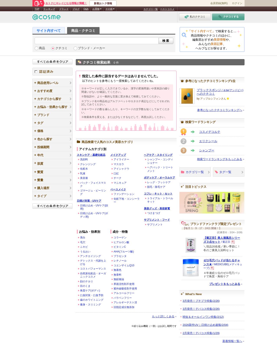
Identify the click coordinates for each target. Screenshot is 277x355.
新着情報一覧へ (232, 341)
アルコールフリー (124, 293)
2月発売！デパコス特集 (201, 333)
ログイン (237, 3)
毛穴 (82, 242)
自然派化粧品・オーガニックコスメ (93, 275)
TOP (37, 9)
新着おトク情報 (103, 3)
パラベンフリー (123, 297)
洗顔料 (84, 159)
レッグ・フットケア (159, 182)
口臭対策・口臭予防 (91, 295)
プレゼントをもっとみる (224, 284)
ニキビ (84, 246)
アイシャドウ (121, 168)
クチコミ (61, 48)
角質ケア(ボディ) (90, 290)
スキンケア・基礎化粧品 (91, 154)
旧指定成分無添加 (124, 307)
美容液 (84, 178)
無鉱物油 (119, 279)
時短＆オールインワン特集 (203, 316)
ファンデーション (124, 194)
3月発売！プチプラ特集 (201, 300)
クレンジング (88, 164)
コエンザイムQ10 (124, 265)
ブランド (64, 9)
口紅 (116, 173)
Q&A (86, 9)
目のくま (85, 286)
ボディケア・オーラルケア (159, 177)
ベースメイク (118, 189)
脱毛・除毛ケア (156, 186)
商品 (42, 48)
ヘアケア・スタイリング (158, 154)
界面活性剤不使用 (124, 284)
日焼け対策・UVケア (89, 200)
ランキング (49, 9)
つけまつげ (153, 213)
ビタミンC (120, 246)
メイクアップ (118, 154)
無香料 (117, 274)
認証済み (52, 71)
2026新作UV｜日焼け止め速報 (205, 324)
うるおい (85, 251)
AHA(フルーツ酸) (124, 251)
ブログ (76, 9)
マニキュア (120, 182)
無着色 (117, 269)
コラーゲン (120, 237)
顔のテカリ (86, 281)
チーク (117, 178)
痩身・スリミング (90, 304)
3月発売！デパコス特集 (201, 308)
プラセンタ (120, 256)
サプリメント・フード (157, 219)
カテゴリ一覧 (150, 9)
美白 (82, 237)
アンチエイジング (90, 256)
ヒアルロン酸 (121, 242)
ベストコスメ (167, 9)
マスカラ (119, 164)
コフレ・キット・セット (158, 193)
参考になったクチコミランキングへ (219, 110)
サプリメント (155, 224)
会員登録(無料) (219, 3)
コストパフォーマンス (93, 268)
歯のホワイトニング (91, 299)
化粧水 (84, 168)
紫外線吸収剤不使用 (125, 288)
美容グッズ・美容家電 (157, 208)
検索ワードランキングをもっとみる (219, 159)
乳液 (82, 173)
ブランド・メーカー (91, 48)
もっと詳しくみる (163, 316)
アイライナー (121, 159)
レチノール (120, 260)
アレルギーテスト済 (125, 302)
